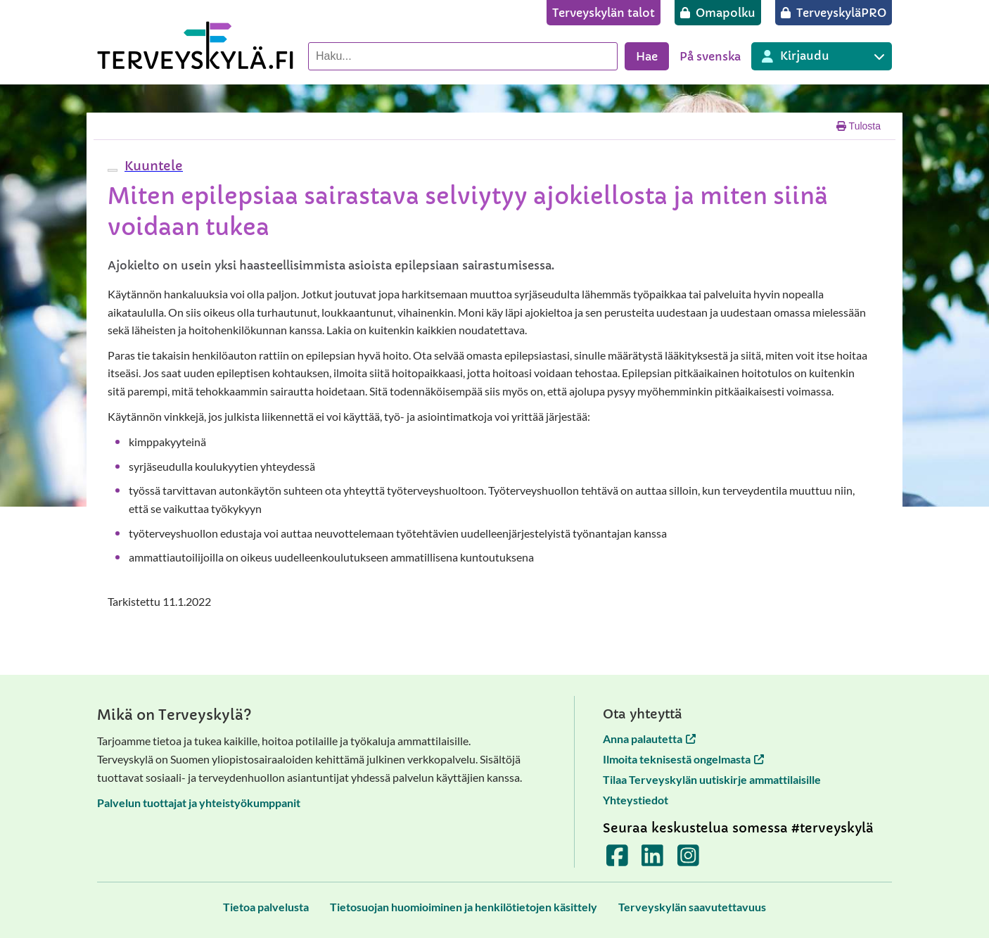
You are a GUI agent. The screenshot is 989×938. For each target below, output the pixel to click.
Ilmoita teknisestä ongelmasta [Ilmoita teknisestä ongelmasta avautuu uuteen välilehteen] (683, 759)
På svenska (710, 56)
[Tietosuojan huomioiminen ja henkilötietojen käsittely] (463, 906)
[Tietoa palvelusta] (266, 906)
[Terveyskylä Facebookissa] (617, 860)
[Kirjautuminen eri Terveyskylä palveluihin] (821, 56)
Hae (647, 56)
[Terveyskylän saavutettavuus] (692, 906)
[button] (151, 166)
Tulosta (858, 126)
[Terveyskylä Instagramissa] (688, 860)
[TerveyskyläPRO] (833, 12)
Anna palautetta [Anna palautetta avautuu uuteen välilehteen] (649, 738)
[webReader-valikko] (112, 170)
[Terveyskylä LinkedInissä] (652, 860)
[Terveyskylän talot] (604, 12)
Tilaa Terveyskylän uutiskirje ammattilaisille (712, 779)
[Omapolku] (718, 12)
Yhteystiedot (635, 799)
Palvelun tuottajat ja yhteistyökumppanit (198, 802)
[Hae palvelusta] (463, 56)
